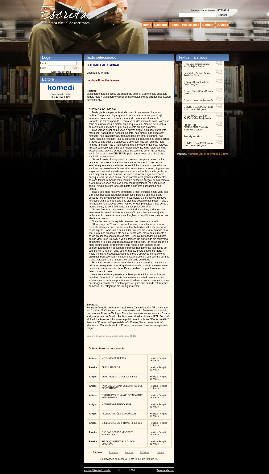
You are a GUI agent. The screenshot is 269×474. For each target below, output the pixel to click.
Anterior (129, 452)
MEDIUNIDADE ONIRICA (114, 358)
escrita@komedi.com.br (97, 470)
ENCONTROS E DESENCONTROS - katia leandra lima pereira (196, 127)
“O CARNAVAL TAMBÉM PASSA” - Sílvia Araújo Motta (197, 117)
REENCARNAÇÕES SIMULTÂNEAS (119, 414)
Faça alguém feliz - (193, 136)
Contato (208, 25)
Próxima (144, 452)
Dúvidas (222, 25)
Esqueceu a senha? (61, 72)
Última (160, 452)
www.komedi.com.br (60, 94)
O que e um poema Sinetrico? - (198, 100)
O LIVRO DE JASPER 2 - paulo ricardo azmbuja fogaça (199, 144)
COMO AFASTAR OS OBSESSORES (119, 377)
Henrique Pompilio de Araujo (158, 359)
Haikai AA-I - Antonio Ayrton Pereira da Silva (197, 74)
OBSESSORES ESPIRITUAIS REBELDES (122, 423)
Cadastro (160, 25)
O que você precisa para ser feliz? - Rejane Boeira (197, 65)
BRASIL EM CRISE (111, 367)
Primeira (113, 452)
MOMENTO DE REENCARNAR (117, 404)
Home (147, 25)
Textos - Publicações (184, 25)
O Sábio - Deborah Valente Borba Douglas (196, 83)
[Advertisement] (134, 40)
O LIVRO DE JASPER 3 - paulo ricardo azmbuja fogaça (199, 108)
